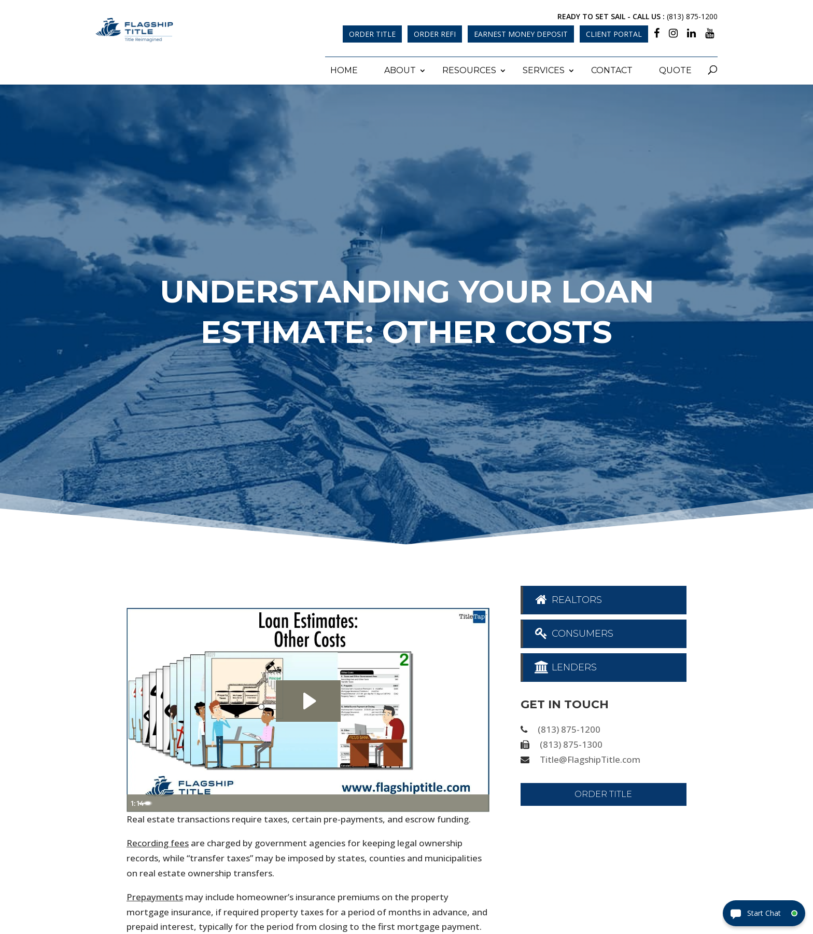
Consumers (574, 631)
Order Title (372, 34)
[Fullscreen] (479, 801)
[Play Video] (137, 801)
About (400, 68)
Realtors (568, 597)
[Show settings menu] (458, 801)
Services (544, 68)
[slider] (296, 801)
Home (344, 68)
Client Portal (614, 34)
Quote (675, 68)
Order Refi (435, 34)
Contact (612, 68)
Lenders (565, 664)
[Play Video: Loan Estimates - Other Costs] (308, 699)
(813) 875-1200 (692, 16)
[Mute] (437, 801)
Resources (469, 68)
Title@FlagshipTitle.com (590, 757)
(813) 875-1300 (571, 742)
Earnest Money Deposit (521, 34)
